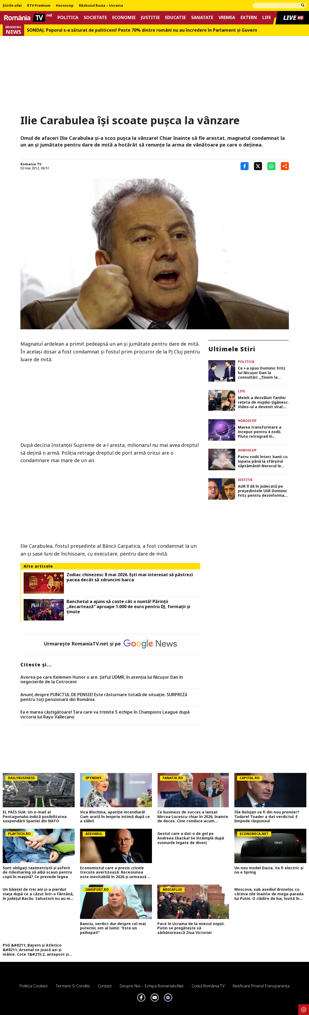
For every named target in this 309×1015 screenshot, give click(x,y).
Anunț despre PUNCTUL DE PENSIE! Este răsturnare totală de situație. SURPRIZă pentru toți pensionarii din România (103, 697)
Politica (67, 17)
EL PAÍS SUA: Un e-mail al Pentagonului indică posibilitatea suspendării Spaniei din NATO (35, 816)
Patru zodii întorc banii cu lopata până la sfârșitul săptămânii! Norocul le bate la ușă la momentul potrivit (263, 461)
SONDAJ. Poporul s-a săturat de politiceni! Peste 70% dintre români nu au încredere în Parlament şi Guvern (142, 30)
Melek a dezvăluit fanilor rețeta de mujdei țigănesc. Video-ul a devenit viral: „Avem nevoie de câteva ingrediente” (263, 402)
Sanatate (202, 17)
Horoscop (65, 5)
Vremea (227, 17)
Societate (95, 17)
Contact (105, 985)
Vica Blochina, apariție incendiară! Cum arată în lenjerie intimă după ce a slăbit (115, 816)
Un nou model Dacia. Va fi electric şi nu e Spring (268, 870)
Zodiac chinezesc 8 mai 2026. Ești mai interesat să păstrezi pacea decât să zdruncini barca (130, 577)
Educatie (175, 17)
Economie (124, 17)
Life (266, 17)
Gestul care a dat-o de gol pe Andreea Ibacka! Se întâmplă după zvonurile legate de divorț (190, 838)
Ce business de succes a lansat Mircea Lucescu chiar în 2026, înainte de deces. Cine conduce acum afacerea (192, 816)
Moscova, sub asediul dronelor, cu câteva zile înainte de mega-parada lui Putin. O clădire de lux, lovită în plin (269, 894)
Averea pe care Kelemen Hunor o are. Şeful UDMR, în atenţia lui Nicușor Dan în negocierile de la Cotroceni (101, 679)
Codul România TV (208, 985)
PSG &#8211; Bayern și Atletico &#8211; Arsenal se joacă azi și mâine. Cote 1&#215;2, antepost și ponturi (36, 949)
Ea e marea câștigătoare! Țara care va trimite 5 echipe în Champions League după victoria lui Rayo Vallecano (105, 714)
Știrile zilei (12, 5)
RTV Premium (38, 5)
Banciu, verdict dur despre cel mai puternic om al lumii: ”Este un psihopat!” (113, 928)
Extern (249, 17)
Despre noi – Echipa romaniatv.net (152, 985)
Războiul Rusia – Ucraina (101, 5)
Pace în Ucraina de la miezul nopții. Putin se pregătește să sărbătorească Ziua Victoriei (191, 928)
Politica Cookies (34, 985)
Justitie (150, 17)
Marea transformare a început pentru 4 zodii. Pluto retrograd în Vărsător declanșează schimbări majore (259, 432)
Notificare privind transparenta (261, 985)
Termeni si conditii (73, 985)
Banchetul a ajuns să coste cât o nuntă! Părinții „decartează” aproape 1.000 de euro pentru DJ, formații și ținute (128, 607)
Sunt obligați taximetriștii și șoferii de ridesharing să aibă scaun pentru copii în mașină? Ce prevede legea (37, 872)
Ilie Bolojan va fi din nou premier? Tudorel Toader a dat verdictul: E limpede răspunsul (266, 816)
